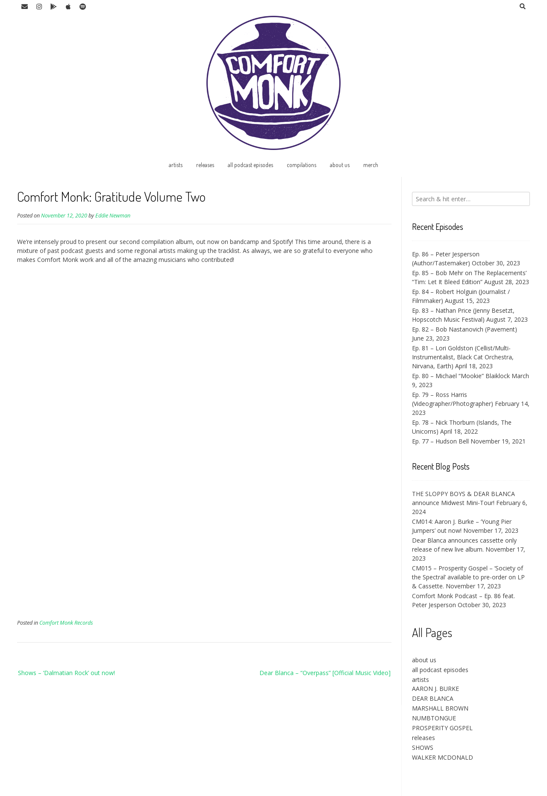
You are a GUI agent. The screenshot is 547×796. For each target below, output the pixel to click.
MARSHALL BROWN (440, 708)
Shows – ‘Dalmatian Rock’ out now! (66, 673)
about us (340, 164)
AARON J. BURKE (435, 688)
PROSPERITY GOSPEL (442, 728)
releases (205, 164)
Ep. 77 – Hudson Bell (440, 441)
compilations (301, 164)
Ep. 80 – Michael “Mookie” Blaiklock (461, 376)
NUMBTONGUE (434, 718)
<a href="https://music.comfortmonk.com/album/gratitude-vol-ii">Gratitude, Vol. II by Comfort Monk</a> (92, 440)
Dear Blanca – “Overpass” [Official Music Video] (325, 673)
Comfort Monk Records (66, 622)
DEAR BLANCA (432, 698)
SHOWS (422, 747)
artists (175, 164)
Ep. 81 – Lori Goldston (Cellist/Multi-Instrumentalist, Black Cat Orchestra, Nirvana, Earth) (463, 357)
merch (370, 164)
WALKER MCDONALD (442, 757)
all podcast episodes (250, 164)
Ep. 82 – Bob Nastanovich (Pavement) (464, 329)
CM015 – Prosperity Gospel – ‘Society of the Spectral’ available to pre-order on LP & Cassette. (468, 577)
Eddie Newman (112, 215)
